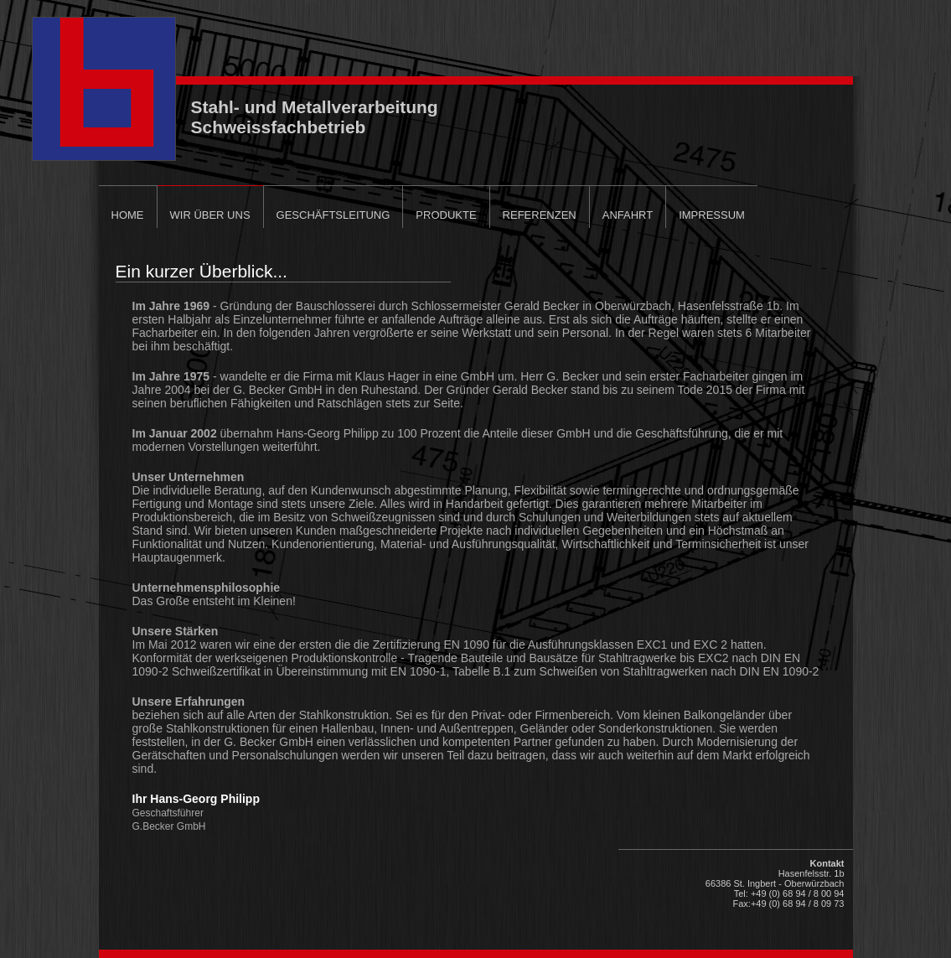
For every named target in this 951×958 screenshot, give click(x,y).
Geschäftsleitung (333, 215)
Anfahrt (627, 215)
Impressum (712, 215)
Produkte (446, 215)
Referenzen (539, 215)
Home (127, 215)
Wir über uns (210, 215)
